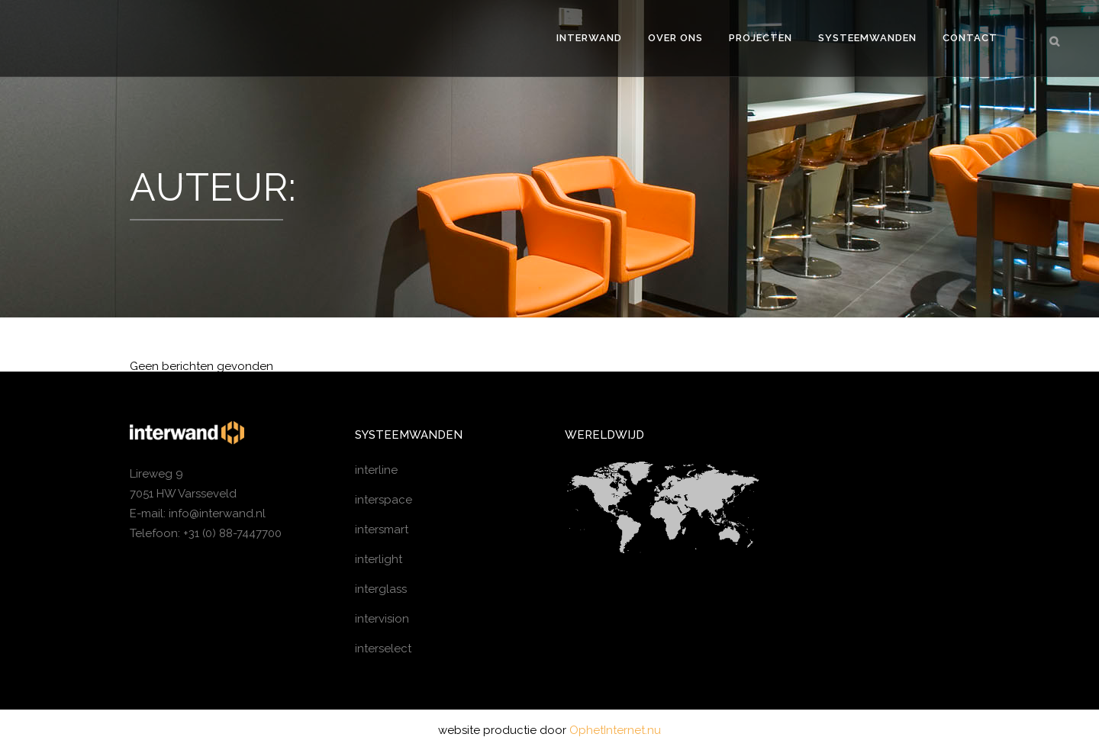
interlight (378, 559)
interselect (383, 648)
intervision (382, 619)
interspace (383, 500)
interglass (381, 589)
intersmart (381, 529)
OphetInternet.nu (615, 730)
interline (376, 470)
